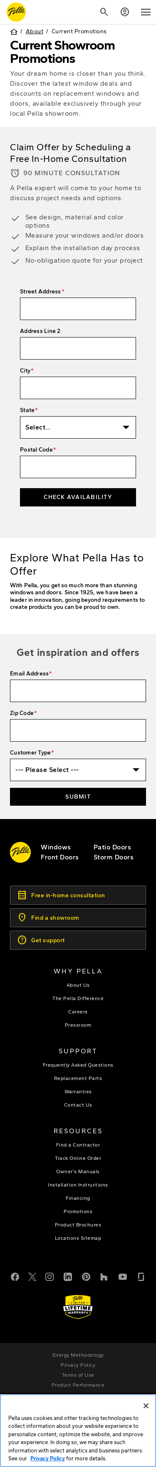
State (27, 410)
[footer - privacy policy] (78, 1365)
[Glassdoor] (141, 1276)
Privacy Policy (47, 1459)
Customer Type (30, 752)
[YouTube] (123, 1276)
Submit (78, 796)
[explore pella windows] (56, 847)
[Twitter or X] (32, 1276)
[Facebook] (15, 1276)
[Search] (104, 12)
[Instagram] (49, 1276)
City (25, 370)
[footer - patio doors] (112, 847)
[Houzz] (104, 1276)
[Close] (146, 1406)
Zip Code (22, 713)
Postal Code (36, 449)
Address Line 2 (40, 331)
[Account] (124, 12)
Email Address (29, 673)
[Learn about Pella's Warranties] (78, 1307)
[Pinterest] (86, 1276)
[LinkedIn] (68, 1276)
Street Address (40, 291)
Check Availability (78, 497)
